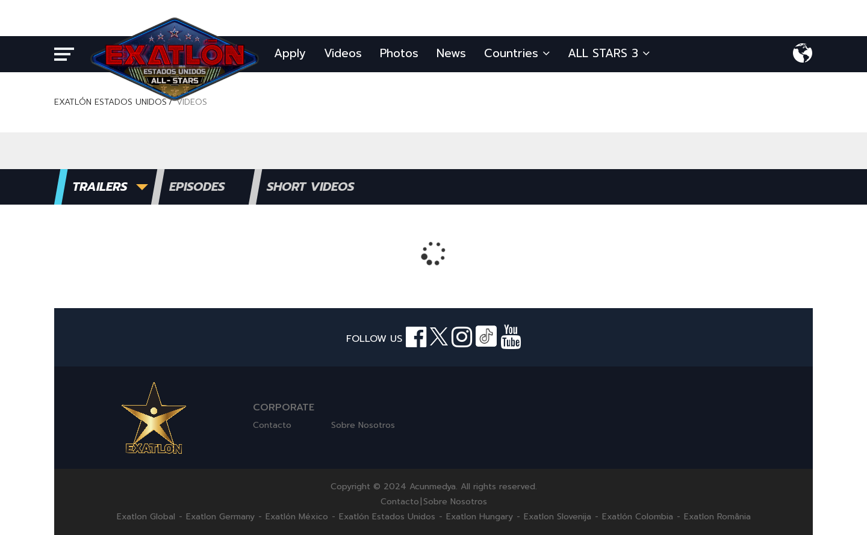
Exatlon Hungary (479, 517)
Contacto (272, 425)
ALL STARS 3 (609, 53)
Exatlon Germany (220, 517)
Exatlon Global (146, 517)
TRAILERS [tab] (99, 187)
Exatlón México (297, 517)
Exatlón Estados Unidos (387, 517)
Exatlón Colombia (637, 517)
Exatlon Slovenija (557, 517)
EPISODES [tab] (197, 187)
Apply (290, 53)
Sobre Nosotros (363, 425)
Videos (343, 53)
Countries (517, 53)
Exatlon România (717, 517)
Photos (399, 53)
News (451, 53)
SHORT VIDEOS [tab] (310, 187)
